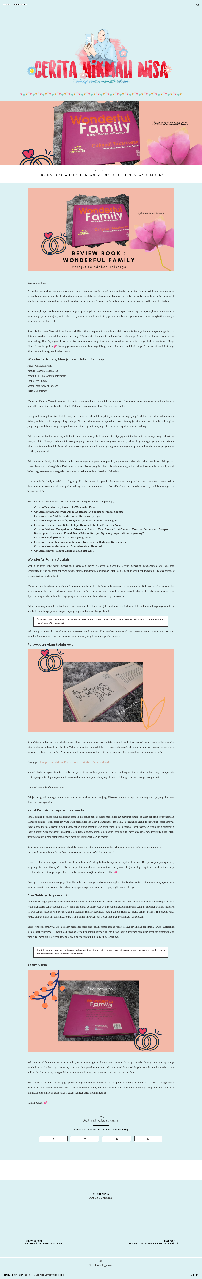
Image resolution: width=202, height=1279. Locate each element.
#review (92, 1129)
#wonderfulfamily (120, 1129)
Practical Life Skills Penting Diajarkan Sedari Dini (153, 1243)
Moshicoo (58, 1275)
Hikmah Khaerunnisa (101, 1120)
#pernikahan (80, 1129)
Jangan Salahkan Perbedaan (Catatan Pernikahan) (74, 762)
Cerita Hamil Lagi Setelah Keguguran (43, 1243)
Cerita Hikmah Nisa (13, 1275)
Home (6, 4)
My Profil (20, 4)
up (194, 1274)
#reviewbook (103, 1129)
